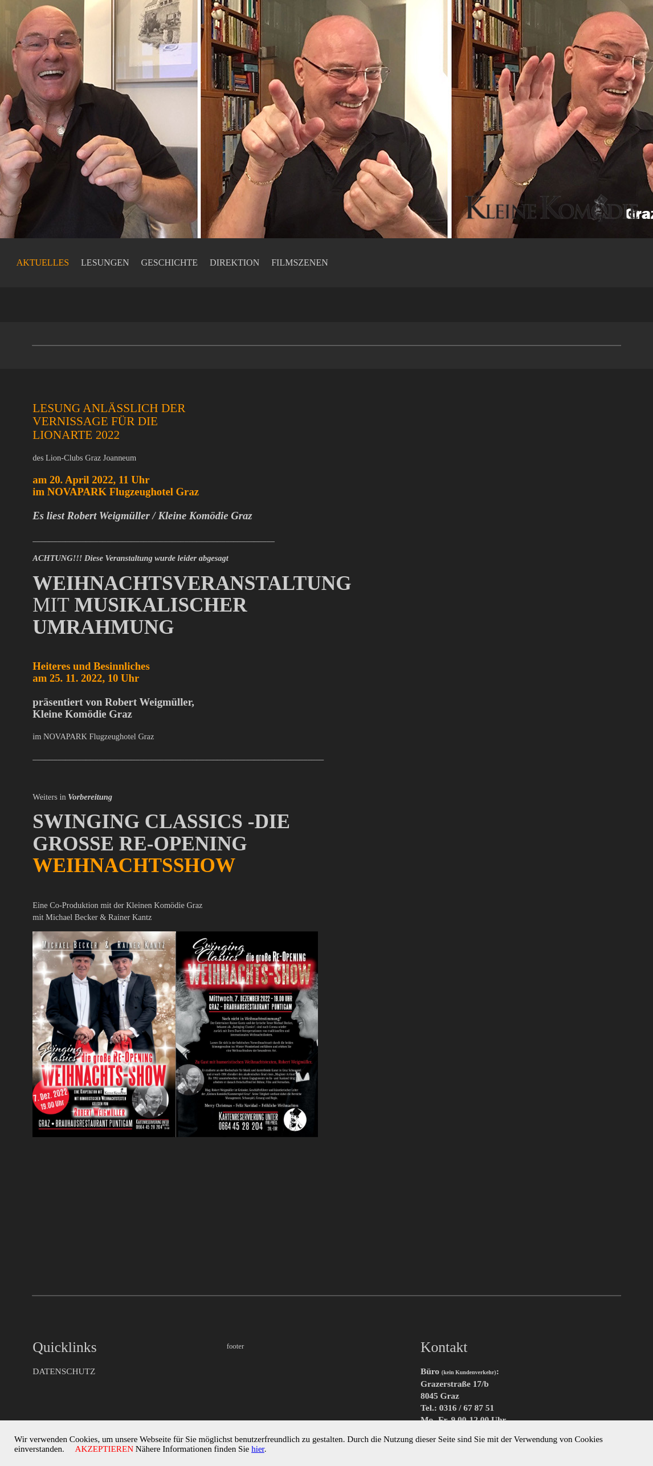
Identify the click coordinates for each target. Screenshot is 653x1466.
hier (271, 1450)
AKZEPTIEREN (109, 1450)
